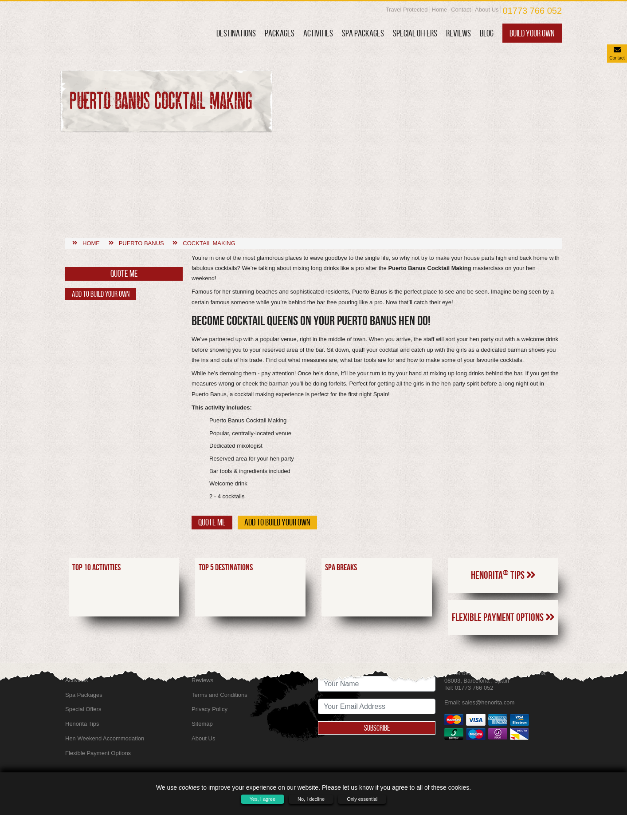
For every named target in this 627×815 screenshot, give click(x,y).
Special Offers (415, 33)
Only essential (362, 799)
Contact (461, 9)
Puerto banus (141, 184)
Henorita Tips (503, 516)
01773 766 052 (532, 11)
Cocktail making (209, 184)
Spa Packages (363, 33)
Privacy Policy (209, 709)
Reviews (458, 33)
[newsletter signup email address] (376, 706)
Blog (487, 33)
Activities (318, 33)
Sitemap (202, 723)
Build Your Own (532, 33)
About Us (486, 9)
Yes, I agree (262, 799)
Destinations (236, 33)
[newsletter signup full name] (376, 684)
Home (439, 9)
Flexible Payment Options (503, 559)
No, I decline (311, 799)
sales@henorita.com (488, 702)
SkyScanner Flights (216, 665)
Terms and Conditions (219, 695)
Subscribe (377, 728)
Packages (279, 33)
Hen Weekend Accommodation (104, 738)
